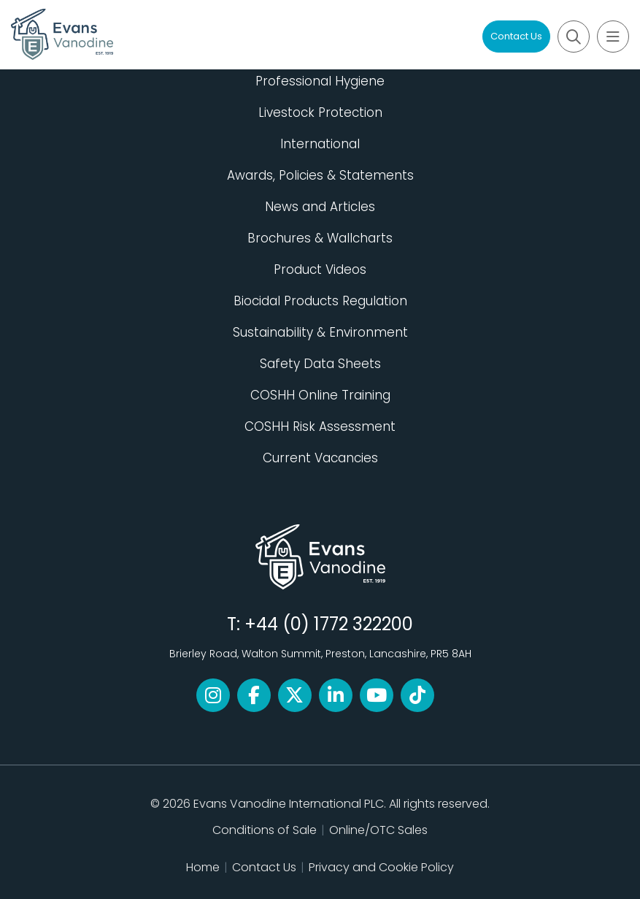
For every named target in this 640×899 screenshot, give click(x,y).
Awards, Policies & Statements (320, 175)
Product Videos (320, 269)
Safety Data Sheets (320, 363)
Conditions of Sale (264, 830)
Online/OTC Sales (378, 830)
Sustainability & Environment (320, 332)
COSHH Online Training (320, 395)
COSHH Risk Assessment (320, 426)
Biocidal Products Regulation (320, 301)
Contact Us (516, 36)
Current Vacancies (320, 458)
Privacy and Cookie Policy (381, 867)
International (320, 144)
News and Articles (320, 206)
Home (203, 867)
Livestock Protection (320, 112)
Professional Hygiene (320, 81)
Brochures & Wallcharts (320, 238)
